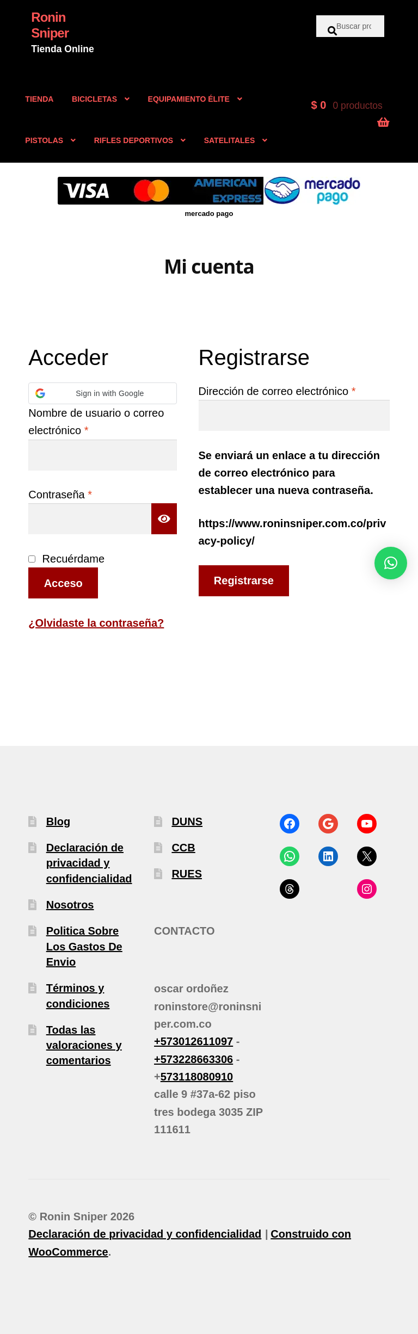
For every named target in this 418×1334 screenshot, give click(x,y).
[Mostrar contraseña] (164, 518)
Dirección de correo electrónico (294, 389)
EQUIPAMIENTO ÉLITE (189, 99)
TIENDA (39, 99)
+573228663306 (193, 1059)
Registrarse (244, 580)
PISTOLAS (44, 140)
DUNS (186, 821)
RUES (186, 874)
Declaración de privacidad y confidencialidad (89, 863)
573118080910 (197, 1077)
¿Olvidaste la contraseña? (96, 623)
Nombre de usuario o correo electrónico (96, 421)
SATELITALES (229, 140)
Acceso (63, 583)
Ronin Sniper (50, 25)
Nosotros (70, 905)
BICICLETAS (94, 99)
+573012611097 (193, 1041)
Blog (58, 821)
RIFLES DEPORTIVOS (133, 140)
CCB (183, 848)
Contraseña (86, 493)
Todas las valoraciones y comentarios (84, 1045)
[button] (102, 393)
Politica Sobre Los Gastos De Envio (84, 946)
